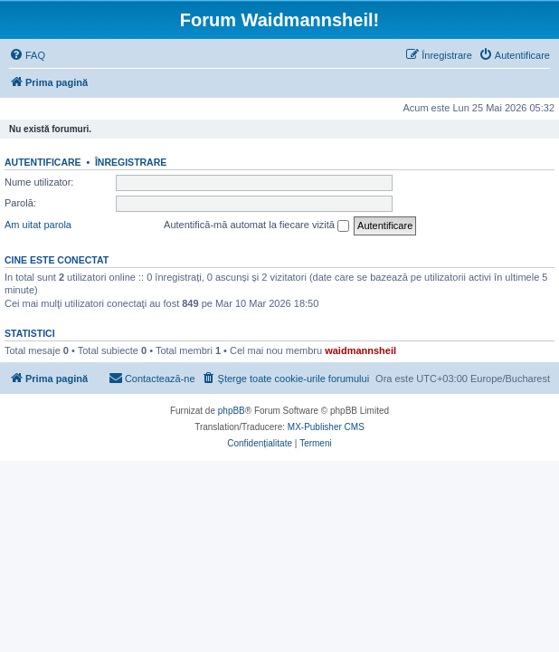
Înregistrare (130, 162)
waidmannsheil (360, 350)
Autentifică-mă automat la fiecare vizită (256, 225)
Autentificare (43, 162)
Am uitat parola (38, 224)
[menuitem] (27, 55)
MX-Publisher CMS (326, 427)
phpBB (231, 411)
